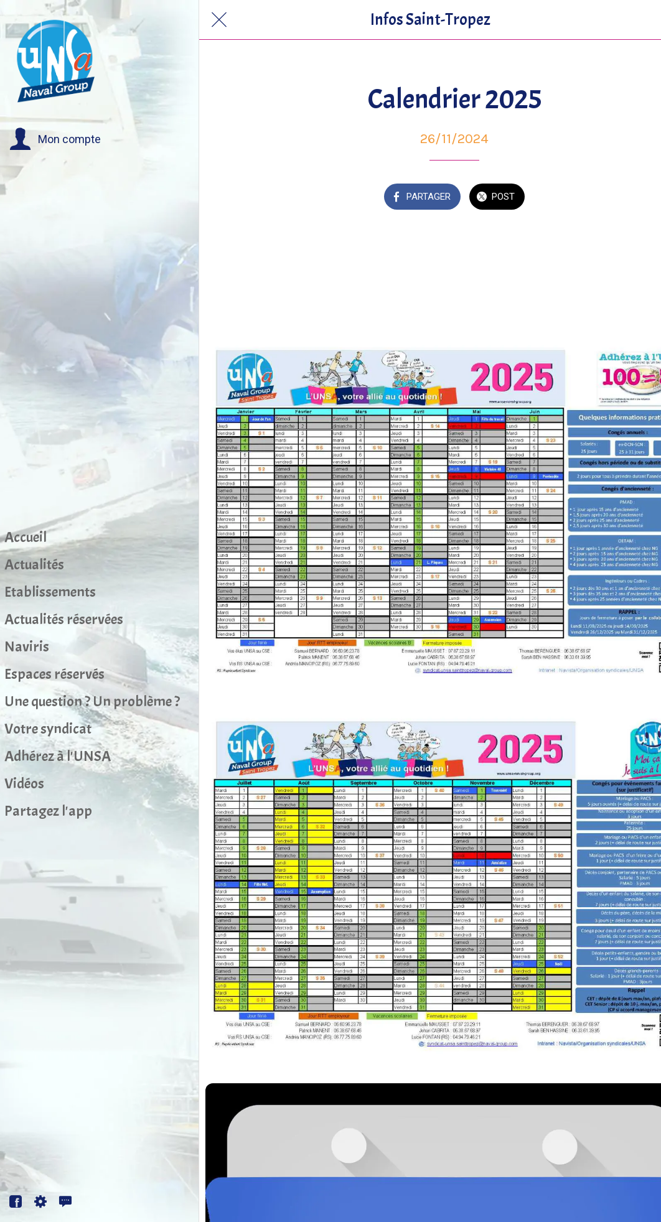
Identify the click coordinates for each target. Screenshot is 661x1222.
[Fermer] (219, 19)
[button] (55, 139)
